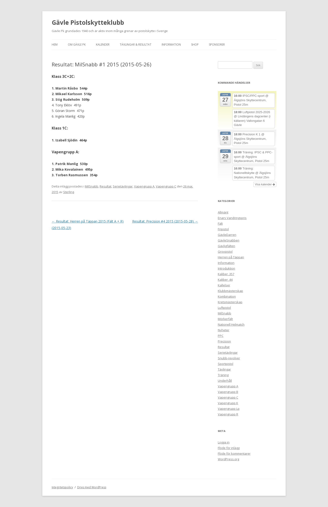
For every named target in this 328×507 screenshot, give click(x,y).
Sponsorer (217, 45)
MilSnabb (91, 186)
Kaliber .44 (225, 279)
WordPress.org (228, 459)
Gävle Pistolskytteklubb (88, 22)
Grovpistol (225, 251)
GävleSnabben (228, 240)
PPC (220, 336)
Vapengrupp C (166, 186)
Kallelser (224, 285)
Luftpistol (224, 308)
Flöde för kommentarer (234, 453)
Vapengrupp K (228, 403)
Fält (220, 223)
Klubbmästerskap (230, 291)
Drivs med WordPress (91, 487)
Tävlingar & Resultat (135, 45)
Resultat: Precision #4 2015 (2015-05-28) (165, 221)
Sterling (68, 192)
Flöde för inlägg (229, 448)
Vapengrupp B (228, 392)
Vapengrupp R (228, 414)
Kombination (227, 296)
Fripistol (223, 229)
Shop (195, 45)
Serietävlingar (123, 186)
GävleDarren (227, 235)
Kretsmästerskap (230, 302)
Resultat (105, 186)
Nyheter (223, 330)
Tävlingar (224, 369)
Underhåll (225, 380)
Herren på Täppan (231, 257)
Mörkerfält (225, 319)
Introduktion (226, 268)
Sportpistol (225, 364)
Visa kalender (265, 184)
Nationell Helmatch (231, 324)
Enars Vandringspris (232, 218)
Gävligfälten (226, 246)
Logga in (224, 442)
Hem (55, 45)
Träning (223, 375)
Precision (224, 341)
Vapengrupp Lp (229, 408)
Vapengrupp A (144, 186)
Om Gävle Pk (77, 45)
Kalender (102, 45)
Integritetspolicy (62, 487)
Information (171, 45)
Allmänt (223, 212)
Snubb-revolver (229, 358)
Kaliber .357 (226, 274)
